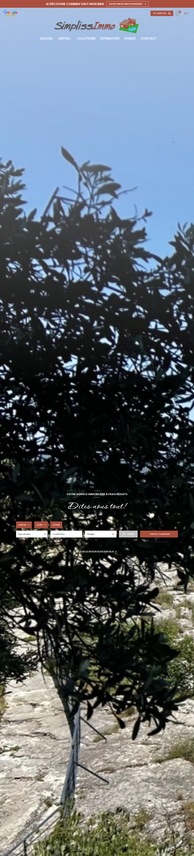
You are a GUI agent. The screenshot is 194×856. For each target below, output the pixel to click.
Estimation (109, 38)
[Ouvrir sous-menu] (71, 38)
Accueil (46, 38)
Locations (86, 38)
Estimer (56, 524)
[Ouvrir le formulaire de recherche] (128, 534)
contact (149, 38)
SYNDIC (130, 38)
